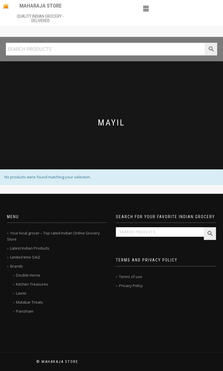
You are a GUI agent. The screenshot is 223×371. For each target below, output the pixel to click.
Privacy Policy (131, 285)
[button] (145, 8)
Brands (16, 266)
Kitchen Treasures (32, 284)
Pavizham (24, 311)
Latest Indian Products (29, 248)
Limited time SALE (25, 257)
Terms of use (130, 276)
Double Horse (28, 275)
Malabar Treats (29, 302)
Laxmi (21, 293)
